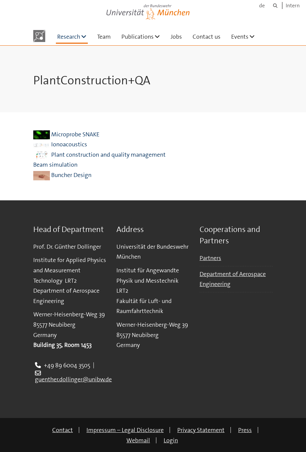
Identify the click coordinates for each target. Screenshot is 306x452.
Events (245, 36)
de (262, 5)
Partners (210, 258)
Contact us (207, 37)
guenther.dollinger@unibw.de (73, 379)
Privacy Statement (201, 430)
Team (104, 37)
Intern (293, 5)
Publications (143, 36)
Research (72, 36)
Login (171, 440)
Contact (62, 430)
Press (245, 430)
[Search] (275, 5)
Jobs (176, 37)
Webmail (138, 440)
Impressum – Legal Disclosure (125, 430)
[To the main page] (39, 36)
